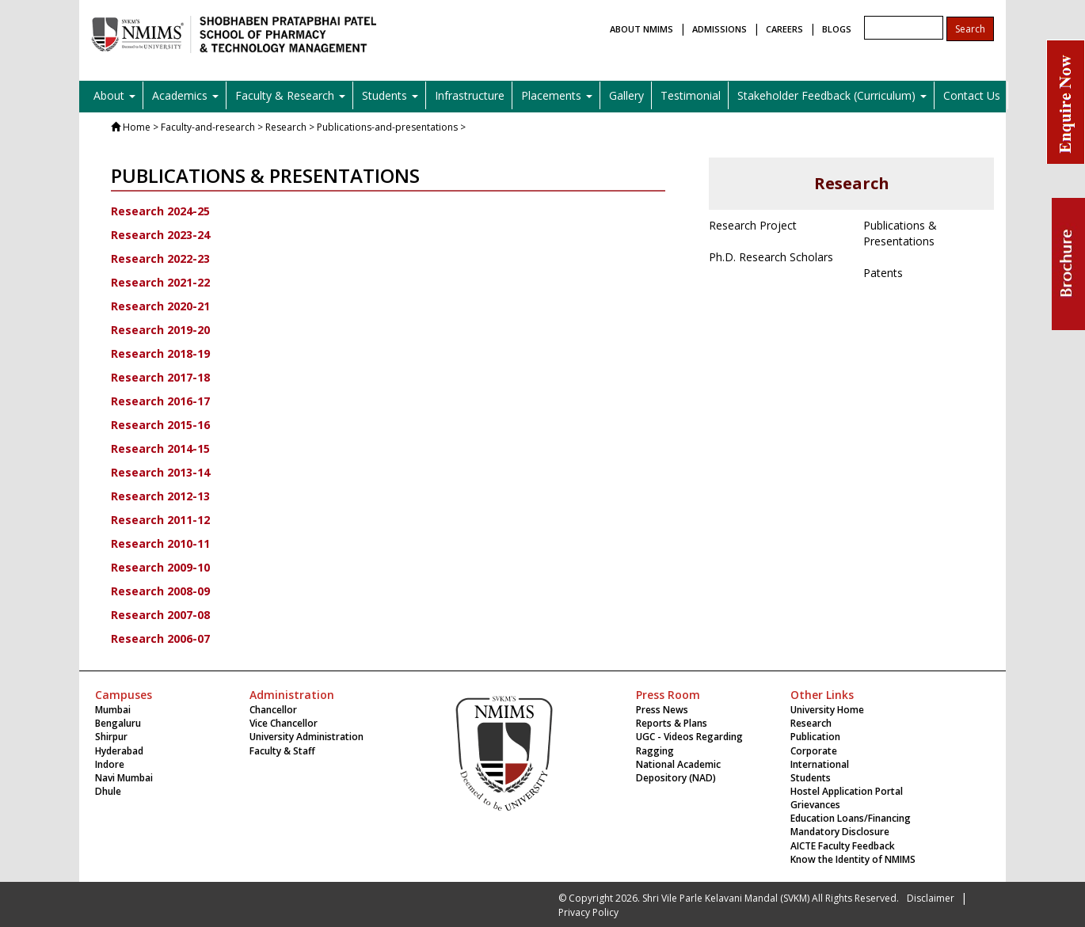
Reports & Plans (671, 723)
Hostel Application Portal (846, 791)
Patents (883, 272)
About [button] (114, 95)
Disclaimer (930, 898)
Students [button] (390, 95)
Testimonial (691, 95)
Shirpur (111, 736)
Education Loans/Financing (850, 818)
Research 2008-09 (160, 590)
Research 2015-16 (160, 424)
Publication (815, 736)
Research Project (753, 225)
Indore (109, 764)
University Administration (306, 736)
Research (811, 723)
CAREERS (784, 29)
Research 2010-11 (160, 543)
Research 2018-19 (160, 353)
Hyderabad (119, 751)
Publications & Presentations (900, 233)
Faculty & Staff (282, 751)
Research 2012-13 (160, 495)
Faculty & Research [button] (290, 95)
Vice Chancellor (283, 723)
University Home (827, 709)
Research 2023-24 (160, 234)
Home (136, 127)
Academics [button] (185, 95)
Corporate (813, 751)
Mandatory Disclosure (839, 831)
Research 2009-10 (160, 567)
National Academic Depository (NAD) (678, 771)
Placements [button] (556, 95)
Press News (662, 709)
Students (810, 778)
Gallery (626, 95)
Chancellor (273, 709)
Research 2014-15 (160, 448)
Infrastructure (469, 95)
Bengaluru (118, 723)
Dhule (108, 791)
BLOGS (836, 29)
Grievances (815, 804)
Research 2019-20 (160, 329)
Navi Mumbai (124, 778)
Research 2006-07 (160, 638)
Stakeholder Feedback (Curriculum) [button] (832, 95)
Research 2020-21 (160, 305)
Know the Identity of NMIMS (853, 859)
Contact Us (971, 95)
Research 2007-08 (160, 614)
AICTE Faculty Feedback (842, 846)
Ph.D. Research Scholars (771, 256)
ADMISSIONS (719, 29)
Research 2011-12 (160, 519)
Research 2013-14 (160, 472)
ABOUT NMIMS (641, 29)
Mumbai (113, 709)
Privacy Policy (588, 912)
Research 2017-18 (160, 377)
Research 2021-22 (160, 282)
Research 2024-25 (160, 210)
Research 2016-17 (160, 400)
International (819, 764)
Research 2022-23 (160, 258)
